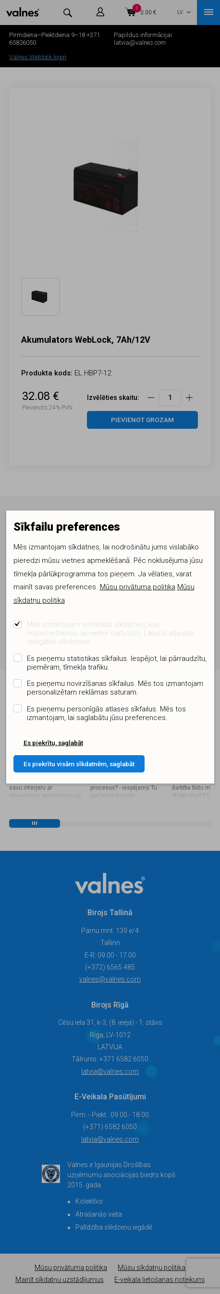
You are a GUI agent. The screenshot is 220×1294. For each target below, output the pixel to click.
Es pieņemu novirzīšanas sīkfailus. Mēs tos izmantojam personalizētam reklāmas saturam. (115, 688)
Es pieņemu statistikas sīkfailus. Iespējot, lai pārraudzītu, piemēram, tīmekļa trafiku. (117, 663)
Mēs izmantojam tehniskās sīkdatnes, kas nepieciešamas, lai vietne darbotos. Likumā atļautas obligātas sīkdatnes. (110, 633)
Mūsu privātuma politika (137, 587)
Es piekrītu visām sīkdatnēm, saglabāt (79, 764)
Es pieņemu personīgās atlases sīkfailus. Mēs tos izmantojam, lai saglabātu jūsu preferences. (106, 713)
